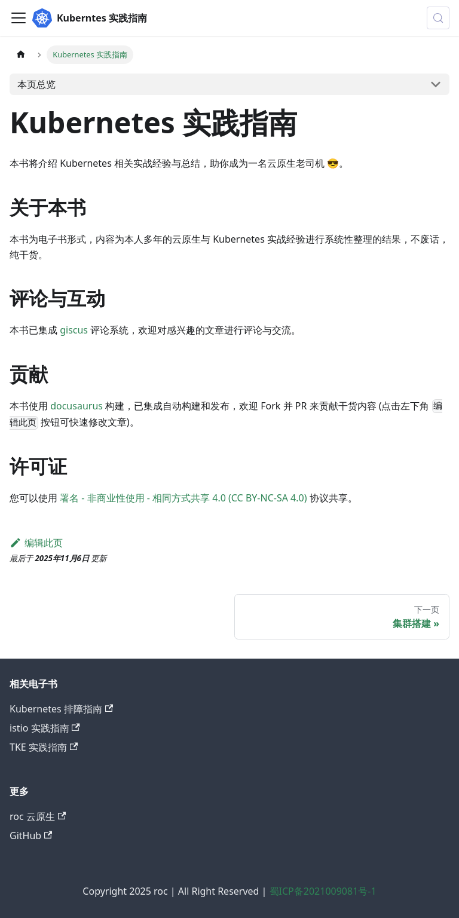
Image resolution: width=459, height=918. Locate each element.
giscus (74, 329)
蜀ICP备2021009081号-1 (323, 891)
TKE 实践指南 (44, 747)
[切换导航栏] (18, 18)
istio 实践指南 (45, 728)
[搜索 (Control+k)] (438, 18)
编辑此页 (36, 542)
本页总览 (36, 84)
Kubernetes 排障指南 (61, 708)
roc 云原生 (38, 816)
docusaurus (76, 405)
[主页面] (21, 54)
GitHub (31, 835)
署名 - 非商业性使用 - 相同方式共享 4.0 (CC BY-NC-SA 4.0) (183, 497)
